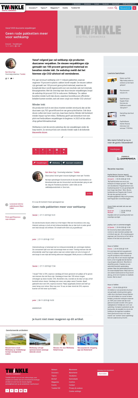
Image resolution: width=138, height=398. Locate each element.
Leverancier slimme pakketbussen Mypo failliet (16, 206)
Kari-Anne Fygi (10, 72)
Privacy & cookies (76, 388)
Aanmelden (103, 374)
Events (65, 8)
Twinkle (22, 74)
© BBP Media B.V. (129, 4)
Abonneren (77, 4)
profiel (89, 193)
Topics (44, 8)
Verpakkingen (17, 44)
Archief (54, 379)
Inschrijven (115, 149)
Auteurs (54, 370)
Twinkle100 (75, 8)
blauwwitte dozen (39, 132)
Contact (96, 4)
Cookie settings (75, 391)
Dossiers (33, 8)
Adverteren (87, 4)
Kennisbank (115, 4)
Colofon (72, 382)
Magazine (54, 8)
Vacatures (105, 4)
